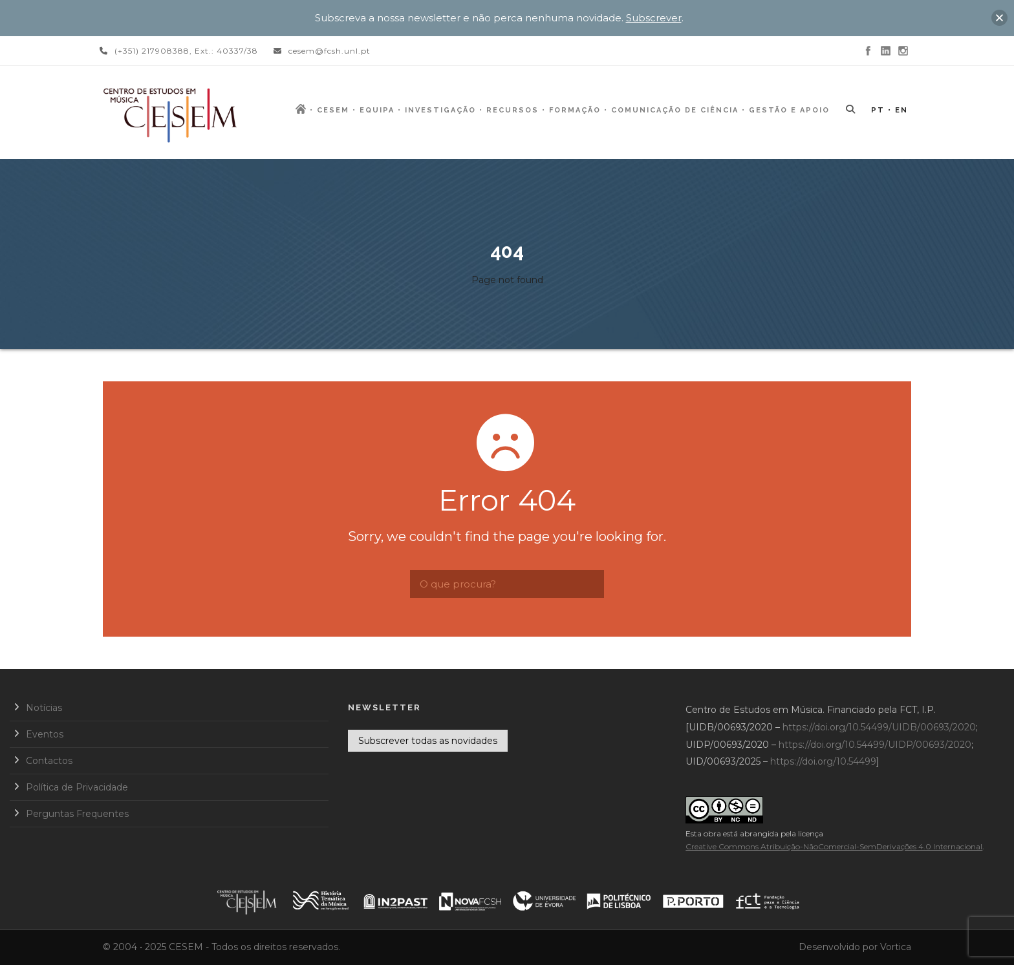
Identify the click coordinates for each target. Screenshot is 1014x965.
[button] (999, 18)
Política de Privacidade (77, 787)
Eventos (44, 734)
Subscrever (654, 18)
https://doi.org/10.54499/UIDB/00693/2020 (879, 727)
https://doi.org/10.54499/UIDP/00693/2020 (875, 744)
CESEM (333, 110)
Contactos (49, 761)
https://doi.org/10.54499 (823, 761)
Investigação (440, 110)
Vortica (895, 947)
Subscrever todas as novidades (427, 741)
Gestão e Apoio (789, 110)
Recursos (512, 110)
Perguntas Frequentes (77, 814)
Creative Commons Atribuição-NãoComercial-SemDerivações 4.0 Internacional (833, 846)
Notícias (44, 708)
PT (878, 110)
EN (901, 110)
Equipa (377, 110)
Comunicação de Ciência (675, 110)
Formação (575, 110)
